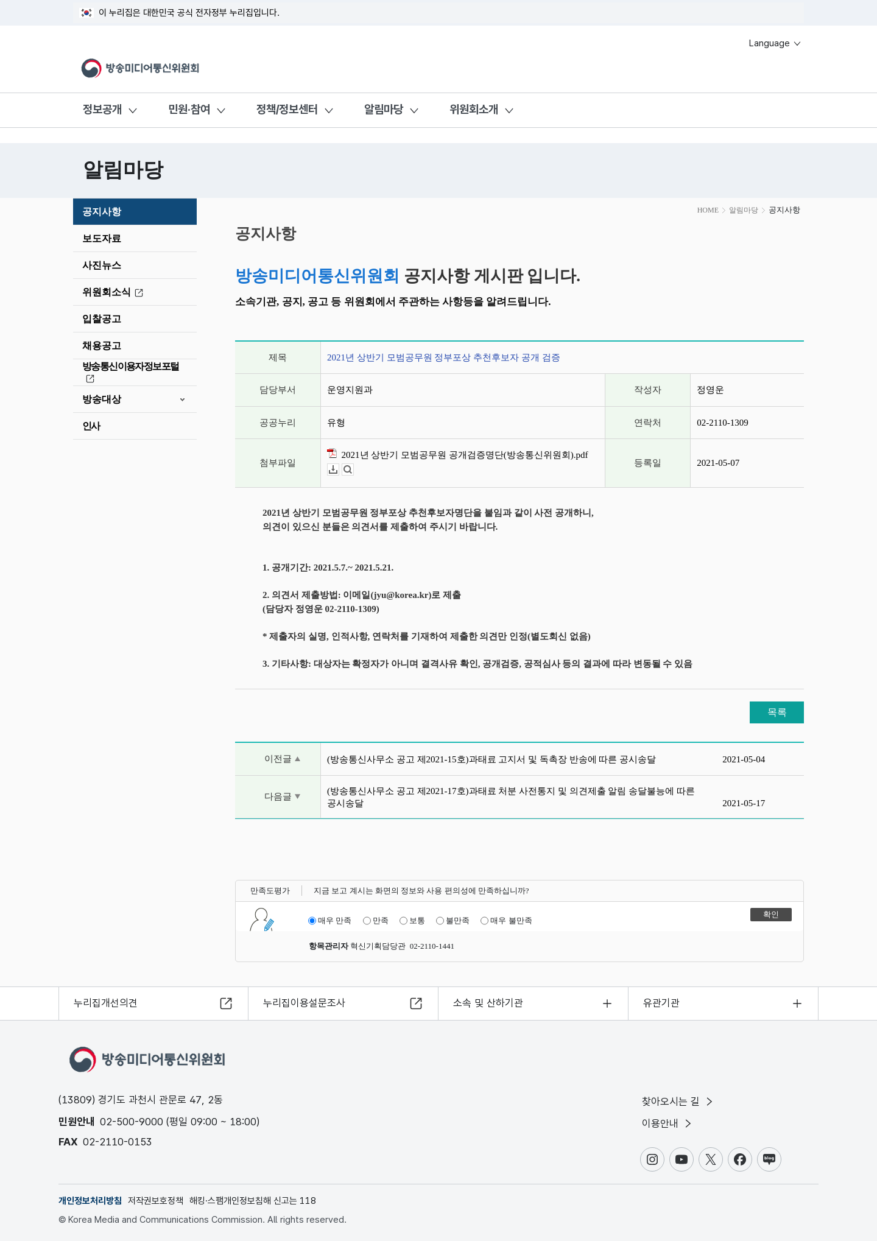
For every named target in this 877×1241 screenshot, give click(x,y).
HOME (708, 210)
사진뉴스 (101, 265)
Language (775, 43)
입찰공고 (101, 319)
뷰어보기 (353, 469)
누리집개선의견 (106, 1003)
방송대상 (101, 399)
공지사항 (101, 211)
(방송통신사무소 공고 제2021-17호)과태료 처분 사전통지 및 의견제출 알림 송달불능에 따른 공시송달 (511, 797)
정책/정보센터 (287, 109)
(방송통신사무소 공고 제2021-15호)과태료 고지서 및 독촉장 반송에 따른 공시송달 (491, 759)
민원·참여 (189, 109)
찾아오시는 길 (678, 1101)
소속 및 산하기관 (488, 1003)
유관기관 (661, 1003)
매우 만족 (329, 921)
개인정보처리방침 (90, 1200)
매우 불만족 (506, 921)
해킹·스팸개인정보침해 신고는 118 (252, 1200)
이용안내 (668, 1123)
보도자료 (101, 238)
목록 (777, 712)
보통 (412, 921)
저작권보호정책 (155, 1200)
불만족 (453, 921)
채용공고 (101, 345)
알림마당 (383, 109)
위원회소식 (114, 292)
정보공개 (102, 109)
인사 (91, 426)
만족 (376, 921)
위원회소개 (473, 109)
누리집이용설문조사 (304, 1003)
